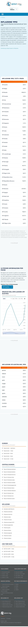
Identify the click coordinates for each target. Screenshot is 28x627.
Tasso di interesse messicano (9, 490)
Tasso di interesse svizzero (8, 498)
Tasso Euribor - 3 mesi (7, 453)
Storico (3, 17)
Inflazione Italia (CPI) (6, 603)
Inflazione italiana (6, 530)
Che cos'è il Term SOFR (19, 573)
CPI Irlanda (4, 138)
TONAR (16, 589)
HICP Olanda (5, 219)
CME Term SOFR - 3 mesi (8, 551)
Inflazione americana (7, 511)
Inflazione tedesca (6, 538)
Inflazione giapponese (7, 525)
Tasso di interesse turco (7, 495)
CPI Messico (5, 157)
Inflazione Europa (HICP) (20, 604)
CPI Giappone (5, 123)
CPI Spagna (5, 192)
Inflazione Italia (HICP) (19, 606)
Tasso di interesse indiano (8, 488)
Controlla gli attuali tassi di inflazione (9, 48)
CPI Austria (5, 84)
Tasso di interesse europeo (8, 480)
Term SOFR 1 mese (18, 575)
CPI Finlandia (5, 111)
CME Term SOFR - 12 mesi (8, 556)
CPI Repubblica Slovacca (8, 181)
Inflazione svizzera (6, 535)
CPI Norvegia (5, 161)
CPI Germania (5, 119)
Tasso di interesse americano (9, 469)
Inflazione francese (7, 519)
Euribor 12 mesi (4, 577)
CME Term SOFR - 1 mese (8, 548)
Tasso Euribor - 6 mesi (7, 456)
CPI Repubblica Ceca (7, 177)
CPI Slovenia (5, 188)
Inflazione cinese (6, 517)
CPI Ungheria (5, 215)
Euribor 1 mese (4, 573)
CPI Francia (5, 115)
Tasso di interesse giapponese (9, 485)
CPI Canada (5, 96)
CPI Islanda (5, 142)
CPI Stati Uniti (5, 196)
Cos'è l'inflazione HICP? (19, 603)
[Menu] (2, 14)
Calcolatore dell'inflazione (8, 509)
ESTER (16, 586)
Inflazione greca (6, 527)
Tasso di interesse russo (8, 493)
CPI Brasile (4, 92)
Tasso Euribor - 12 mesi (7, 458)
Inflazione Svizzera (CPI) (6, 606)
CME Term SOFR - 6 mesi (8, 554)
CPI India (4, 131)
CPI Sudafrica (5, 200)
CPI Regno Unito (6, 173)
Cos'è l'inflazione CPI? (6, 601)
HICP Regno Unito (6, 223)
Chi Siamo (8, 618)
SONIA (16, 588)
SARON (16, 584)
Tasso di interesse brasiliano (8, 472)
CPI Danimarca (5, 107)
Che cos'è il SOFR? (18, 572)
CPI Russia (4, 184)
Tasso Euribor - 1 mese (7, 450)
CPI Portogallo (5, 169)
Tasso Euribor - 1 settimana (8, 448)
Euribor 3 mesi (4, 575)
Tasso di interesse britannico (8, 474)
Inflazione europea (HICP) (8, 522)
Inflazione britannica (7, 514)
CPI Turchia (5, 211)
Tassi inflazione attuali (19, 601)
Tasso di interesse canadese (8, 482)
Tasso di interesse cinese (8, 477)
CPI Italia (4, 150)
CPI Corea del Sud (6, 104)
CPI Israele (4, 146)
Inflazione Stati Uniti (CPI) (7, 604)
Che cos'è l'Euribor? (5, 572)
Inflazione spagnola (7, 533)
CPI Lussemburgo (6, 154)
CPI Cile (4, 100)
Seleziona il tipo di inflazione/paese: (9, 284)
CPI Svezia (4, 204)
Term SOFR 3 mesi (18, 577)
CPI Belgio (4, 88)
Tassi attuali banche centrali (7, 584)
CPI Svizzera (5, 208)
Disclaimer (3, 618)
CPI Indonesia (5, 134)
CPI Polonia (5, 165)
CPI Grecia (4, 127)
